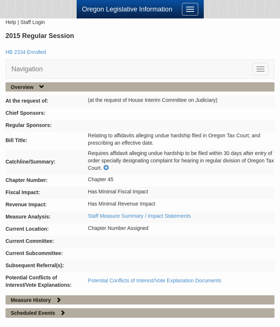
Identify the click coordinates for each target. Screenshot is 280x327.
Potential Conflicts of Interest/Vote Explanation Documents (154, 280)
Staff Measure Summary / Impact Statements (139, 216)
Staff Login (32, 22)
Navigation (27, 69)
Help (11, 22)
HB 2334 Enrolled (26, 52)
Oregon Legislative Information (127, 9)
